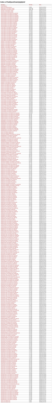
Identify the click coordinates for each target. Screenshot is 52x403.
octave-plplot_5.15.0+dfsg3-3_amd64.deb (8, 29)
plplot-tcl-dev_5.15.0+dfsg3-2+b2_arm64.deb (9, 382)
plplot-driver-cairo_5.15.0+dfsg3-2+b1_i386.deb (9, 241)
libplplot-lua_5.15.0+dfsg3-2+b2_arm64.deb (9, 179)
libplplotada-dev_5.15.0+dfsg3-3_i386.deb (8, 67)
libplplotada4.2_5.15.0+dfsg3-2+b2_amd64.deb (9, 128)
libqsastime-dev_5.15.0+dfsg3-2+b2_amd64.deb (9, 392)
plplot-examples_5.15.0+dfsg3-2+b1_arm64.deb (9, 15)
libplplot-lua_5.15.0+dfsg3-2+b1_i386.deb (8, 158)
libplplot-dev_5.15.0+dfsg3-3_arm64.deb (8, 59)
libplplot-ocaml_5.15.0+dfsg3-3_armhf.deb (8, 242)
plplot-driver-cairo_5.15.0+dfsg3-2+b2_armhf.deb (10, 336)
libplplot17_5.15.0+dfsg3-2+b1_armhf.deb (8, 73)
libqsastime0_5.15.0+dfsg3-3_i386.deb (8, 351)
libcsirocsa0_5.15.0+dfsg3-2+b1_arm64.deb (9, 275)
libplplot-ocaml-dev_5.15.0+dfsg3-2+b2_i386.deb (10, 166)
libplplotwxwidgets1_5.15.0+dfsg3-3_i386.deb (9, 324)
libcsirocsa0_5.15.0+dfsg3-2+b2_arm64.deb (9, 330)
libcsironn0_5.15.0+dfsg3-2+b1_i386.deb (8, 254)
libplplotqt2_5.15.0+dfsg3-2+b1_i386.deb (8, 189)
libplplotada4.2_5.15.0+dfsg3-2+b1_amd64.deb (9, 121)
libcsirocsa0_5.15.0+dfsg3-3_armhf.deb (8, 343)
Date (40, 4)
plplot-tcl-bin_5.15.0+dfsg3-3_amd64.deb (8, 370)
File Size (30, 4)
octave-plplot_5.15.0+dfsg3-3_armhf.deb (8, 38)
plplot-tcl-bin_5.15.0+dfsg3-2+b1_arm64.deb (9, 323)
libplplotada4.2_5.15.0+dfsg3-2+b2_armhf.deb (9, 149)
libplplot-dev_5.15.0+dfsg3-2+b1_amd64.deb (9, 51)
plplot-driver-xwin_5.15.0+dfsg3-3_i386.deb (9, 269)
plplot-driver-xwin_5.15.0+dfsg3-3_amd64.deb (9, 278)
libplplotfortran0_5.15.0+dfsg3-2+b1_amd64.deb (9, 122)
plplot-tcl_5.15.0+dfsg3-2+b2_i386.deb (8, 86)
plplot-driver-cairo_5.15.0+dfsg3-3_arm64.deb (9, 313)
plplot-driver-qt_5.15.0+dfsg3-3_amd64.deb (9, 331)
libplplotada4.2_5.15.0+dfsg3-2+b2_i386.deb (9, 124)
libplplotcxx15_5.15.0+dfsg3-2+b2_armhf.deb (9, 284)
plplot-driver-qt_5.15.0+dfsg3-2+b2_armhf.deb (9, 344)
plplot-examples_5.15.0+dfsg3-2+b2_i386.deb (9, 21)
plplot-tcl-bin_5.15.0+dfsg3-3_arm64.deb (8, 369)
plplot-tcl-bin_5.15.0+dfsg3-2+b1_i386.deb (8, 319)
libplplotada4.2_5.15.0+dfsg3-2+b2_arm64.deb (9, 147)
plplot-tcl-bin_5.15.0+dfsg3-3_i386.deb (8, 367)
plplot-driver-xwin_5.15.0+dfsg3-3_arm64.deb (9, 290)
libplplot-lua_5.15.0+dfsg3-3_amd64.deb (8, 173)
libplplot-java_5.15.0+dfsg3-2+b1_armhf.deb (9, 197)
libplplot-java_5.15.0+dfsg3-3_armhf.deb (8, 212)
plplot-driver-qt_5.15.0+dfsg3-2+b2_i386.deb (9, 309)
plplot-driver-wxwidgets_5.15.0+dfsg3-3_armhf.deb (10, 185)
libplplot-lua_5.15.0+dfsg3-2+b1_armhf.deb (8, 174)
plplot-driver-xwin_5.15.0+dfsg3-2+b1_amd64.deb (10, 235)
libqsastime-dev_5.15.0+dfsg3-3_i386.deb (8, 395)
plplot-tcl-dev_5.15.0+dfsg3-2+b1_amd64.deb (9, 354)
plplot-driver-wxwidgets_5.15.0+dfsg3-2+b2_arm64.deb (11, 162)
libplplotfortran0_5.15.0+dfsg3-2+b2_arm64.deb (9, 159)
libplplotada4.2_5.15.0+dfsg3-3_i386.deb (8, 126)
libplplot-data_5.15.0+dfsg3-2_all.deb (7, 8)
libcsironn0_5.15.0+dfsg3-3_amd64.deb (8, 317)
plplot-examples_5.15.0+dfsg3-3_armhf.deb (9, 22)
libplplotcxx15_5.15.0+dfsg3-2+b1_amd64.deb (9, 225)
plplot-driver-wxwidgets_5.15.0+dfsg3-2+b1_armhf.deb (11, 178)
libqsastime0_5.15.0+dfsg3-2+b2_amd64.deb (9, 350)
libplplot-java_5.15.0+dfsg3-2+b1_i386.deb (8, 186)
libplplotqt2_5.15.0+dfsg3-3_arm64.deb (8, 215)
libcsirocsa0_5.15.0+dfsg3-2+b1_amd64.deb (9, 253)
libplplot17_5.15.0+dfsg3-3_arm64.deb (8, 76)
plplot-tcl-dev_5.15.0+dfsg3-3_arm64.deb (8, 385)
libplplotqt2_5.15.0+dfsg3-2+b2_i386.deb (8, 198)
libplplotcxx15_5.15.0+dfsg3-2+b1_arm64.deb (9, 228)
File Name (3, 4)
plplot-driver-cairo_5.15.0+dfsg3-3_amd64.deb (9, 300)
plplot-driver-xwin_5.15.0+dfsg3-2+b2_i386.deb (9, 266)
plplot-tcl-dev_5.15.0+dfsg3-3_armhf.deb (8, 387)
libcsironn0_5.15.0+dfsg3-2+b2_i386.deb (8, 299)
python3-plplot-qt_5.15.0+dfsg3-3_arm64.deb (9, 267)
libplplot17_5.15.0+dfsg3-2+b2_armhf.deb (8, 82)
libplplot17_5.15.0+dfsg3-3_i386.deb (7, 45)
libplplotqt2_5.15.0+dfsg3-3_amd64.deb (8, 209)
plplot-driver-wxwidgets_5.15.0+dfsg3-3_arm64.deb (10, 161)
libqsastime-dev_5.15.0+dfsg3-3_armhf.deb (9, 398)
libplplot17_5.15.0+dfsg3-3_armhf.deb (8, 83)
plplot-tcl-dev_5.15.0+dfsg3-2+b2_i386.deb (8, 379)
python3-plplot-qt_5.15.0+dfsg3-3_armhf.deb (9, 281)
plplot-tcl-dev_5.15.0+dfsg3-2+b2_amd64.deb (9, 381)
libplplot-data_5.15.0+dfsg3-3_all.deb (7, 9)
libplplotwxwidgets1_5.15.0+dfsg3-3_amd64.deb (9, 337)
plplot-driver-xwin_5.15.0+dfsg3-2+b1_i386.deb (9, 234)
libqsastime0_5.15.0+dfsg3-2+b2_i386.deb (8, 349)
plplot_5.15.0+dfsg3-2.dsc (5, 400)
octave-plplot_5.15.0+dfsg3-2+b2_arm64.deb (9, 39)
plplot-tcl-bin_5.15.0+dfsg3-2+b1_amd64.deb (9, 329)
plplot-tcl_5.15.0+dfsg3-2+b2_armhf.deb (8, 105)
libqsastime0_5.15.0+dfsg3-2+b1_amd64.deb (9, 305)
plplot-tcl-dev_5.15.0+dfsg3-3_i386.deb (8, 388)
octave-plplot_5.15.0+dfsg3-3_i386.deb (8, 33)
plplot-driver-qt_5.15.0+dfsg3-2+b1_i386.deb (9, 262)
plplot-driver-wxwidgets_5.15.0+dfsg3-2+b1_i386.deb (10, 134)
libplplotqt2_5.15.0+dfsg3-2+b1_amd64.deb (9, 196)
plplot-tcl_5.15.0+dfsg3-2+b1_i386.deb (8, 84)
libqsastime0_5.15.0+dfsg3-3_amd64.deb (8, 357)
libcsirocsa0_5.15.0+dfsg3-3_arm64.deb (8, 335)
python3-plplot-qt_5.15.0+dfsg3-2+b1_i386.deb (9, 227)
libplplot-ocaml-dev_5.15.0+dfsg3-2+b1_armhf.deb (10, 165)
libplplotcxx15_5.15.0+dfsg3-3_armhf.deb (8, 286)
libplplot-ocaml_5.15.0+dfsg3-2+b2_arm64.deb (9, 230)
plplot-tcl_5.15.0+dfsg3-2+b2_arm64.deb (8, 97)
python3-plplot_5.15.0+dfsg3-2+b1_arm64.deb (9, 96)
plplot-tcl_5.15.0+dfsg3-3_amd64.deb (7, 90)
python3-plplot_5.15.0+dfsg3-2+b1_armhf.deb (9, 109)
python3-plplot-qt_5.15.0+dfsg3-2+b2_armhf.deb (9, 280)
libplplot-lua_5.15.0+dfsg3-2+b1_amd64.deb (9, 164)
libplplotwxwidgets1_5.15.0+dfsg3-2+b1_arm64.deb (10, 271)
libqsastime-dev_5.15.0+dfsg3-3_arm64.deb (9, 399)
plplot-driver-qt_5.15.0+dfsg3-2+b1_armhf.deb (9, 288)
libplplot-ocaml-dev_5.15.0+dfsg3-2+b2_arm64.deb (10, 115)
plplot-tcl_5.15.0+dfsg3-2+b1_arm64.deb (8, 91)
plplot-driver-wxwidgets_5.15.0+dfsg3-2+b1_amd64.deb (11, 137)
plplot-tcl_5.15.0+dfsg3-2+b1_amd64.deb (8, 85)
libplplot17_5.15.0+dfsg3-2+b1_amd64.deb (8, 42)
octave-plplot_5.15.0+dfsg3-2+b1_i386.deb (8, 28)
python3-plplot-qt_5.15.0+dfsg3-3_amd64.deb (9, 246)
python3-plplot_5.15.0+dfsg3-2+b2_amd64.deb (9, 102)
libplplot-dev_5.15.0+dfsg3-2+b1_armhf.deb (9, 52)
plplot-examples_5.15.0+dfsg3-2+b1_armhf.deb (9, 13)
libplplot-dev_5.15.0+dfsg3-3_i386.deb (8, 58)
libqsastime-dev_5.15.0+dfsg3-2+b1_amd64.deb (9, 374)
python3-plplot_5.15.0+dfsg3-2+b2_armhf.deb (9, 110)
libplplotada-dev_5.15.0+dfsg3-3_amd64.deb (9, 71)
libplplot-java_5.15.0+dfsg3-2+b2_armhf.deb (9, 210)
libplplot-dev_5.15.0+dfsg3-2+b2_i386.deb (8, 54)
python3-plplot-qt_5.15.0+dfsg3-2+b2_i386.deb (9, 247)
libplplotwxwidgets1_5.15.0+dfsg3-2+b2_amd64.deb (10, 332)
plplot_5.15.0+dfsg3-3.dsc (5, 401)
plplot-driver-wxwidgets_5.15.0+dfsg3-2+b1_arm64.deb (11, 153)
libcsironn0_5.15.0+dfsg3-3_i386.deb (7, 303)
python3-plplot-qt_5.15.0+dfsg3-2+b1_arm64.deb (10, 231)
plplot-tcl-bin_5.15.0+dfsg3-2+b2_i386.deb (8, 363)
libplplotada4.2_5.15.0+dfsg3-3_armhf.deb (8, 152)
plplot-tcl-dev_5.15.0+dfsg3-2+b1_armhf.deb (9, 355)
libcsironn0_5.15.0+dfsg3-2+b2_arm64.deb (8, 322)
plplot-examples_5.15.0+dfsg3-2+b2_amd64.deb (9, 17)
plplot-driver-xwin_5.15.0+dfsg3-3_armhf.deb (9, 298)
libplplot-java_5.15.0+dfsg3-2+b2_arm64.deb (9, 202)
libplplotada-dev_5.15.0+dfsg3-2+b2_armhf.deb (9, 79)
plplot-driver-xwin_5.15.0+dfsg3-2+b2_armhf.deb (9, 294)
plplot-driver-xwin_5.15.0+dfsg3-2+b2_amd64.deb (10, 274)
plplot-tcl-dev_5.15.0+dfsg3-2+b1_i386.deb (8, 353)
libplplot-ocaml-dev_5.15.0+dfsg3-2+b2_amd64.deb (10, 117)
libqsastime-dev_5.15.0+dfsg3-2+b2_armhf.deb (9, 393)
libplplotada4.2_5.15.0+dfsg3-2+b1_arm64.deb (9, 139)
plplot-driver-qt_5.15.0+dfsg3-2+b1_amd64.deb (9, 273)
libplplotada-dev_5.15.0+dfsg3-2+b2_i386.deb (9, 66)
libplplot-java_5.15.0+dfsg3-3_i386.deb (8, 193)
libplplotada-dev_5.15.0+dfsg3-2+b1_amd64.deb (9, 60)
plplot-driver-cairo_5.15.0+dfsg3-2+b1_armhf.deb (10, 279)
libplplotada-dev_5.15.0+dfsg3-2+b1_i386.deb (9, 53)
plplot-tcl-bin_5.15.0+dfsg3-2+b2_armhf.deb (9, 372)
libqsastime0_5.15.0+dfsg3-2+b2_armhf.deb (9, 361)
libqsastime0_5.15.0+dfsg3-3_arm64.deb (8, 362)
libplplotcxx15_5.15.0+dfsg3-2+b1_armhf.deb (9, 237)
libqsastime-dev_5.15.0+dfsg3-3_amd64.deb (9, 397)
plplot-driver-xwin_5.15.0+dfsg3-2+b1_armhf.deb (9, 249)
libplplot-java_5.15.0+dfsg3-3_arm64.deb (8, 203)
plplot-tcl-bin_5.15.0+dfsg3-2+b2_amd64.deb (9, 368)
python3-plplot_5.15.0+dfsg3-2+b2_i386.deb (9, 99)
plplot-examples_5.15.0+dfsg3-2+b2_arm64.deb (9, 20)
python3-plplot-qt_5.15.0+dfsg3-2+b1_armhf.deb (9, 236)
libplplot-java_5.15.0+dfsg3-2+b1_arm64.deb (9, 190)
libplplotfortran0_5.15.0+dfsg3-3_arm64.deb (9, 160)
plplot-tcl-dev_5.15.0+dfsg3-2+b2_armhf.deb (9, 380)
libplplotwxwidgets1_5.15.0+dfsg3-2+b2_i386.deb (10, 318)
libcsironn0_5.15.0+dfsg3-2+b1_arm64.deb (8, 272)
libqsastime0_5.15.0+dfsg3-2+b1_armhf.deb (9, 316)
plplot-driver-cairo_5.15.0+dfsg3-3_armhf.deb (9, 338)
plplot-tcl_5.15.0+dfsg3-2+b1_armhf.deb (8, 95)
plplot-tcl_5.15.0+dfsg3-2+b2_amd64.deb (8, 89)
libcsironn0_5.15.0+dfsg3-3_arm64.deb (8, 328)
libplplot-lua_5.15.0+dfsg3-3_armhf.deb (8, 183)
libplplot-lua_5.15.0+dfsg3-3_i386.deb (8, 170)
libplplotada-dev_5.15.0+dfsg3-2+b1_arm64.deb (9, 70)
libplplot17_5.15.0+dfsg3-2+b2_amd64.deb (8, 46)
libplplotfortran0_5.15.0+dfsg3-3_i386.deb (8, 136)
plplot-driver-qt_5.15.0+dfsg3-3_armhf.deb (8, 347)
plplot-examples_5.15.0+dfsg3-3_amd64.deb (9, 23)
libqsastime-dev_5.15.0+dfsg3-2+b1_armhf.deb (9, 375)
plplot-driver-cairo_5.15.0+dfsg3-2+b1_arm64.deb (10, 265)
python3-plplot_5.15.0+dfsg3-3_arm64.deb (8, 107)
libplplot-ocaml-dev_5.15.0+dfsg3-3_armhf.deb (9, 177)
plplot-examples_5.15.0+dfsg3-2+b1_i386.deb (9, 14)
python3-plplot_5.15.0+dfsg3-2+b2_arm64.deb (9, 104)
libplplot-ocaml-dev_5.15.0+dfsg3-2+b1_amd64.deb (10, 114)
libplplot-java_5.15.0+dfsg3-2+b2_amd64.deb (9, 192)
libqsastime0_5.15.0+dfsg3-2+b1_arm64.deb (9, 312)
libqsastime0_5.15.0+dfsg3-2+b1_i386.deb (8, 304)
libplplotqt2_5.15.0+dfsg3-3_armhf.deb (8, 218)
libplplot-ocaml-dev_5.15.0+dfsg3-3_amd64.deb (9, 118)
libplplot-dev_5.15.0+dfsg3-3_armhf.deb (8, 64)
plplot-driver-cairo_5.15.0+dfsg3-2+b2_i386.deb (9, 292)
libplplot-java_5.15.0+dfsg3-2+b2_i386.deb (8, 191)
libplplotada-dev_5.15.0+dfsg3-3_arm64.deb (9, 78)
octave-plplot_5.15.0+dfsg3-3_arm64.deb (8, 40)
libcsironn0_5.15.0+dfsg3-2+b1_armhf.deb (8, 291)
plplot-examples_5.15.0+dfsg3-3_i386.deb (8, 26)
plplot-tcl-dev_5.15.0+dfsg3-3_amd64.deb (8, 386)
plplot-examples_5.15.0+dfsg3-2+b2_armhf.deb (9, 19)
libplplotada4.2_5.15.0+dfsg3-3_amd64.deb (9, 127)
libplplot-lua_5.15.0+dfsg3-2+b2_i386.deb (8, 168)
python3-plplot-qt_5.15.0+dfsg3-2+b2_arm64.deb (10, 261)
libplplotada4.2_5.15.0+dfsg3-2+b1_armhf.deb (9, 140)
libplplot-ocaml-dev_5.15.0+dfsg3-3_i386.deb (9, 167)
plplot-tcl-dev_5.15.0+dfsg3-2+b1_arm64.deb (9, 356)
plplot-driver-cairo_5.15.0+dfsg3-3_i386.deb (9, 293)
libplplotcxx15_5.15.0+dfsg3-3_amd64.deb (8, 248)
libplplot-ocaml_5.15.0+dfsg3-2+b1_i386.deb (9, 205)
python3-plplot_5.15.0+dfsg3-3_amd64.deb (9, 103)
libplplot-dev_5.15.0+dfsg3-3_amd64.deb (8, 63)
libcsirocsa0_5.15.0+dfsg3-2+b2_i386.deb (8, 306)
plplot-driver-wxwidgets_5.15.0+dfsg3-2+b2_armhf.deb (11, 184)
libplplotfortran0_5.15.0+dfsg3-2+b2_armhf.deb (9, 154)
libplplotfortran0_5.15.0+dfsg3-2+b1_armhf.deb (9, 141)
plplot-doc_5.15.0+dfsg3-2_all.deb (7, 10)
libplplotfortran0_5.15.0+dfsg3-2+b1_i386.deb (9, 123)
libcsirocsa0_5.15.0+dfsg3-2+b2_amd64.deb (9, 297)
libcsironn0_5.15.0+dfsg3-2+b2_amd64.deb (9, 311)
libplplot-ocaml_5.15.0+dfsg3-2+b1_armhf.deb (9, 223)
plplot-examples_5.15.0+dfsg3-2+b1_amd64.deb (9, 16)
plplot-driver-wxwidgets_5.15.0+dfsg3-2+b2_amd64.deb (11, 146)
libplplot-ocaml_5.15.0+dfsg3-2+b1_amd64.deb (9, 208)
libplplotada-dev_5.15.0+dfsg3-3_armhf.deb (9, 80)
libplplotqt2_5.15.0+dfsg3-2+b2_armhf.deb (8, 216)
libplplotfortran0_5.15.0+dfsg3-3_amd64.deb (9, 130)
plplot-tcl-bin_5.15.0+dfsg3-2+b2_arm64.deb (9, 366)
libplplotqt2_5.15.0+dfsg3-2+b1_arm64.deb (8, 199)
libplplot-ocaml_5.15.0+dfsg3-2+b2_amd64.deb (9, 221)
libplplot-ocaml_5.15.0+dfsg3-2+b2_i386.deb (9, 217)
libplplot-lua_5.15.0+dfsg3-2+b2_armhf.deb (8, 181)
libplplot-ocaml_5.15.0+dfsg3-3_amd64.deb (9, 222)
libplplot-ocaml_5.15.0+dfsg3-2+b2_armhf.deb (9, 240)
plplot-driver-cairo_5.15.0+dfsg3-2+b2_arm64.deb (10, 310)
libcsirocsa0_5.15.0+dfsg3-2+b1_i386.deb (8, 260)
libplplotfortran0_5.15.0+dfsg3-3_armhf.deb (9, 155)
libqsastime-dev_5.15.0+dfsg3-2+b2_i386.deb (9, 391)
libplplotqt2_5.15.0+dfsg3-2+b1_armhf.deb (8, 204)
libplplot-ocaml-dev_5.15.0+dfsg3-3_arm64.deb (9, 116)
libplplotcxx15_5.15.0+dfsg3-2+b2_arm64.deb (9, 255)
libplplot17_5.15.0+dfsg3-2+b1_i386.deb (8, 41)
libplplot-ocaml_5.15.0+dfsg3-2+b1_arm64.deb (9, 211)
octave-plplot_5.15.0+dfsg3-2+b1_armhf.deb (9, 35)
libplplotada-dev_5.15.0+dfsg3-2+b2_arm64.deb (9, 77)
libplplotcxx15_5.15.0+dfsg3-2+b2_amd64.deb (9, 243)
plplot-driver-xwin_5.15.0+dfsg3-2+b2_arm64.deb (10, 287)
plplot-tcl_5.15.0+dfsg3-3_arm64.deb (7, 98)
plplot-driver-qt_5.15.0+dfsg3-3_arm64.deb (8, 342)
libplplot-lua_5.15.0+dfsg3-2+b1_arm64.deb (9, 172)
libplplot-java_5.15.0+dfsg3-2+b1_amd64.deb (9, 187)
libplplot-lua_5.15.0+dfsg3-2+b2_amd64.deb (9, 171)
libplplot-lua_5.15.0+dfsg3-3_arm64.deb (8, 180)
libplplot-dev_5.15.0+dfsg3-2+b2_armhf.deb (9, 61)
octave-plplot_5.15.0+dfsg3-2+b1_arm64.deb (9, 34)
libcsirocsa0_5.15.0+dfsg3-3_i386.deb (8, 307)
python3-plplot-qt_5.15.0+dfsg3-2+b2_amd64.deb (10, 244)
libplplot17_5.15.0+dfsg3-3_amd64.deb (8, 47)
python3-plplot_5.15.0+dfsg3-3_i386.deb (8, 101)
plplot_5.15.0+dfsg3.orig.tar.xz (6, 7)
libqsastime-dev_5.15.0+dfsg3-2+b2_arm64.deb (9, 394)
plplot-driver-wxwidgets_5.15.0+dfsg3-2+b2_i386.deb (10, 142)
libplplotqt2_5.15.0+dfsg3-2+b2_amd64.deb (9, 206)
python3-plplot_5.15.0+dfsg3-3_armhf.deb (8, 111)
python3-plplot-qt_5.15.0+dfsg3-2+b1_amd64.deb (10, 224)
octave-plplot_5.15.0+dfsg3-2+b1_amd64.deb (9, 27)
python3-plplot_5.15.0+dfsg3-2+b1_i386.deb (9, 92)
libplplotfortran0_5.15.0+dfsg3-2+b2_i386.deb (9, 135)
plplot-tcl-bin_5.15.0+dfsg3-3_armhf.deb (8, 373)
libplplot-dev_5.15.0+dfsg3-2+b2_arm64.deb (9, 57)
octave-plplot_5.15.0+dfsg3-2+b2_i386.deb (8, 32)
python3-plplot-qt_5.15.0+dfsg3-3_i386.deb (9, 250)
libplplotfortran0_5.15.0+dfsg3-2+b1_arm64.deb (9, 145)
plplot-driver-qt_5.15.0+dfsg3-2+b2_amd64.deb (9, 325)
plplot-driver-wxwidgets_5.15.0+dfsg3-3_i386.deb (10, 143)
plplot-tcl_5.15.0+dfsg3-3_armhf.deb (7, 108)
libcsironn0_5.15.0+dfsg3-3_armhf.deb (8, 348)
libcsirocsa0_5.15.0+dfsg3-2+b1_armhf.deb (9, 285)
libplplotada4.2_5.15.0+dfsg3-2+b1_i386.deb (9, 120)
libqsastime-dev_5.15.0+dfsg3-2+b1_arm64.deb (9, 376)
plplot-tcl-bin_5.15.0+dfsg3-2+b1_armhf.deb (9, 334)
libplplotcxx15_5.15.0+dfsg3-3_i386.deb (8, 259)
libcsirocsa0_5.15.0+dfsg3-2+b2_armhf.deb (9, 341)
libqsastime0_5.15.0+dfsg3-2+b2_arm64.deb (9, 360)
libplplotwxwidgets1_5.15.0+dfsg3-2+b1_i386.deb (10, 268)
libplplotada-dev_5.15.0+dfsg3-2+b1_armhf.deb (9, 72)
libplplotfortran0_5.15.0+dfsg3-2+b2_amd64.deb (9, 129)
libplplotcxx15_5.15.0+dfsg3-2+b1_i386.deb (9, 229)
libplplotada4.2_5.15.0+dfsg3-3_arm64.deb (8, 148)
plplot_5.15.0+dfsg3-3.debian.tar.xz (7, 133)
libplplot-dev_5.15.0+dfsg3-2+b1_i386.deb (8, 48)
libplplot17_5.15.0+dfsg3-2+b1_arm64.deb (8, 65)
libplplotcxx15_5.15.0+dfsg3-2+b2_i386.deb (9, 256)
